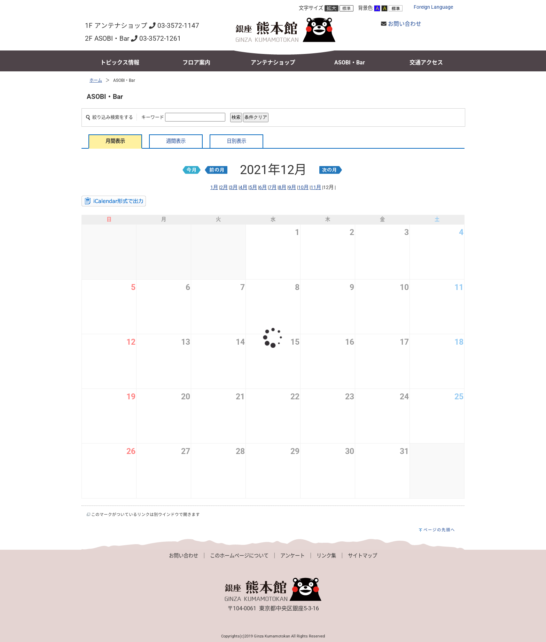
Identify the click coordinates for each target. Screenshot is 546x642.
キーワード (152, 117)
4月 (243, 187)
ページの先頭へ (439, 529)
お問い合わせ (404, 24)
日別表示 (236, 141)
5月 (253, 187)
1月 (214, 187)
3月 (233, 187)
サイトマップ (362, 556)
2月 (224, 187)
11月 (316, 187)
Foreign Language (433, 7)
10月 (303, 187)
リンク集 (326, 556)
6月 (263, 187)
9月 (292, 187)
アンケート (292, 556)
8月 (282, 187)
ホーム (95, 80)
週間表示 (176, 141)
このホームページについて (239, 556)
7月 (272, 187)
